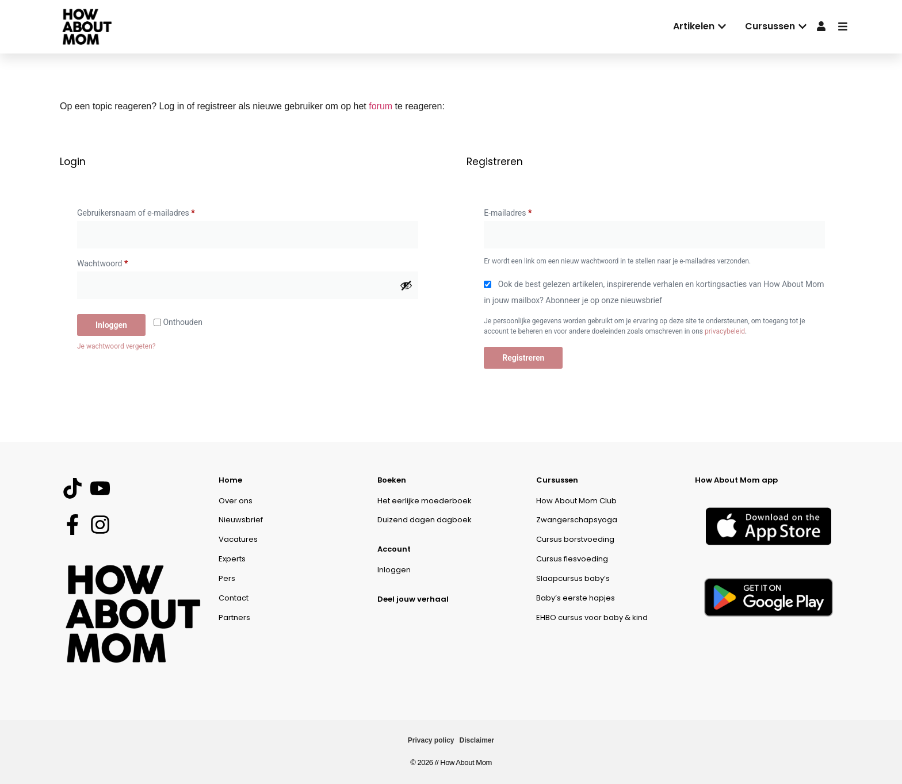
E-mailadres (520, 211)
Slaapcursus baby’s (573, 578)
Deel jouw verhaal (413, 599)
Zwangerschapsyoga (576, 519)
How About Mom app (736, 480)
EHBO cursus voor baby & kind (592, 617)
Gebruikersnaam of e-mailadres (148, 211)
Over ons (236, 500)
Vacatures (238, 539)
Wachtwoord (114, 261)
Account (394, 549)
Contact (234, 597)
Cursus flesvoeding (572, 558)
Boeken (391, 480)
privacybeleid (725, 331)
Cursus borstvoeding (575, 539)
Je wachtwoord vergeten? (116, 346)
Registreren (523, 357)
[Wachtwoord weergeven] (406, 285)
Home (230, 480)
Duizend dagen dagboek (424, 519)
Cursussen (557, 480)
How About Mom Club (576, 500)
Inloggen (111, 325)
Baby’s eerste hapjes (575, 597)
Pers (227, 578)
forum (380, 106)
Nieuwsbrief (241, 519)
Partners (234, 617)
